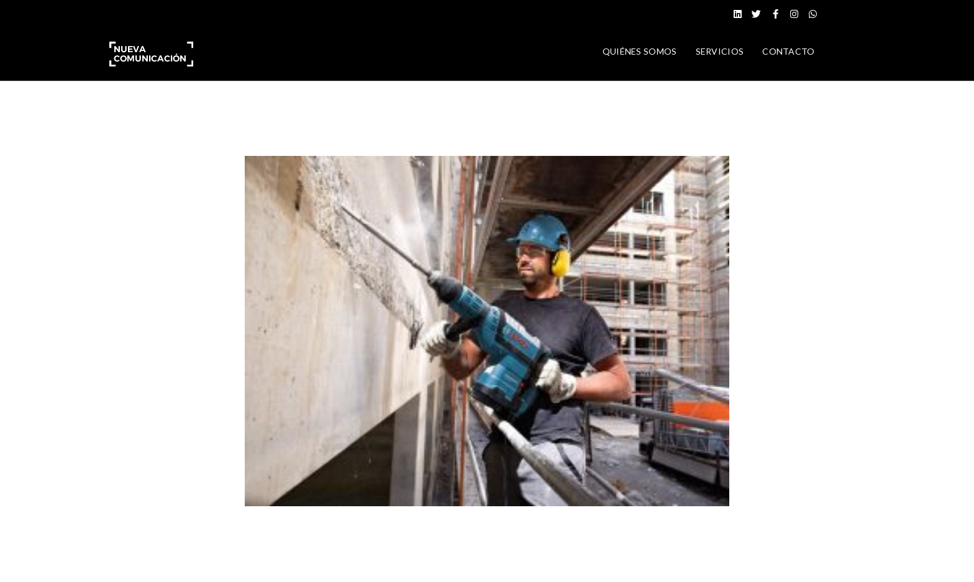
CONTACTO (788, 51)
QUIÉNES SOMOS (640, 51)
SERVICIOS (720, 51)
